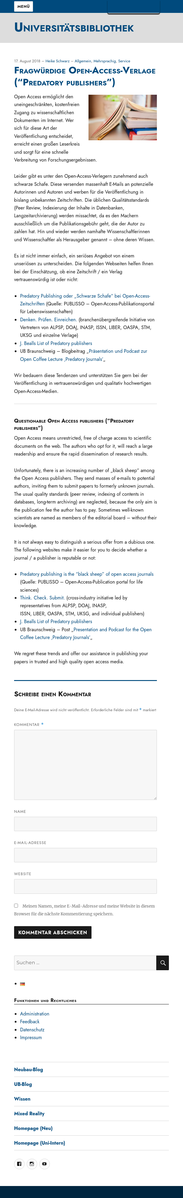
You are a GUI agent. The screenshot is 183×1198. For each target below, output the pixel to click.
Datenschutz (32, 1029)
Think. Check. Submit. (42, 597)
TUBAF (133, 6)
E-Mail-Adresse (30, 843)
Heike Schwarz (58, 61)
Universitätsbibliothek (74, 27)
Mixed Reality (29, 1113)
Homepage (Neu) (33, 1128)
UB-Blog (23, 1084)
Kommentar (29, 724)
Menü (23, 6)
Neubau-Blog (28, 1069)
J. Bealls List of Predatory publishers (56, 343)
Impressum (31, 1037)
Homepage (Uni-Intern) (39, 1143)
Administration (35, 1013)
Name (20, 811)
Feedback (30, 1021)
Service (124, 61)
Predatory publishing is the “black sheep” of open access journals (87, 574)
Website (23, 874)
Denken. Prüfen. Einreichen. (48, 319)
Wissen (22, 1098)
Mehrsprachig (105, 61)
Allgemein (83, 61)
